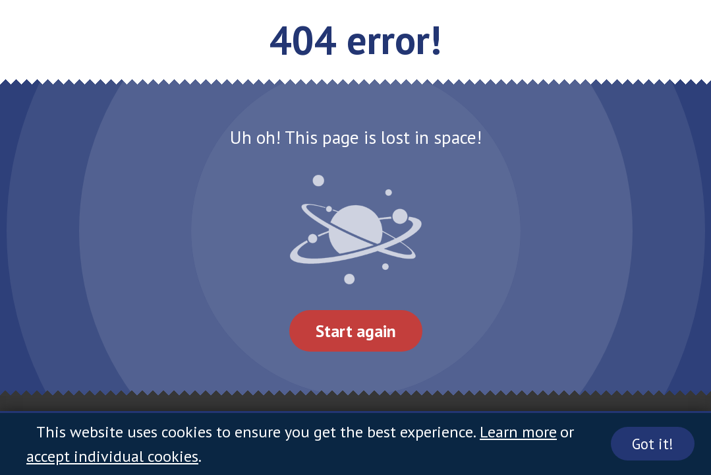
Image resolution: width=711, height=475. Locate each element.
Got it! (652, 443)
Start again (356, 331)
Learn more (518, 432)
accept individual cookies (112, 456)
